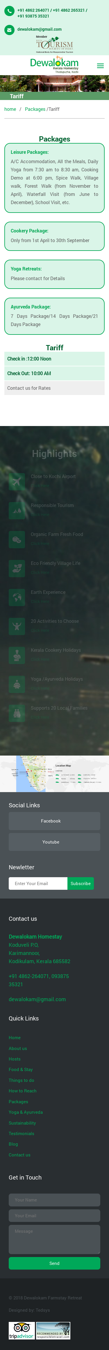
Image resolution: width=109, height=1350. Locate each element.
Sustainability (22, 1123)
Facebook (51, 821)
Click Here (40, 485)
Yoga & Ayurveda (26, 1112)
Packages (35, 109)
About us (18, 1048)
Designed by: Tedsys (29, 1310)
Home (15, 1037)
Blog (13, 1144)
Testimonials (21, 1133)
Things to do (21, 1080)
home (10, 109)
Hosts (15, 1059)
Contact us (20, 1155)
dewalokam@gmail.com (39, 29)
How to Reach (23, 1091)
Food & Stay (21, 1069)
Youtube (50, 842)
